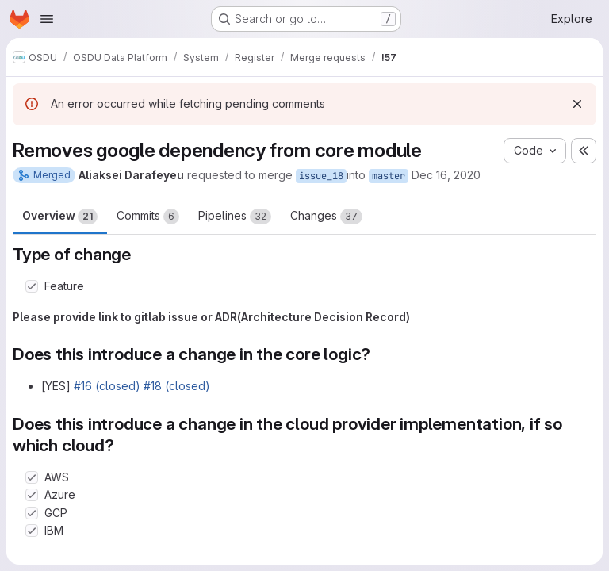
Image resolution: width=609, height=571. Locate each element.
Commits (148, 216)
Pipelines (234, 216)
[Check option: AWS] (31, 477)
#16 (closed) (107, 386)
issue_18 (321, 176)
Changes (326, 216)
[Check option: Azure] (31, 495)
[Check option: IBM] (31, 530)
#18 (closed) (177, 386)
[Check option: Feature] (31, 286)
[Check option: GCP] (31, 513)
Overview (60, 216)
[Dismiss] (577, 103)
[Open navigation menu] (46, 19)
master (388, 176)
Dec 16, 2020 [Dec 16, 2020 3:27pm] (446, 175)
